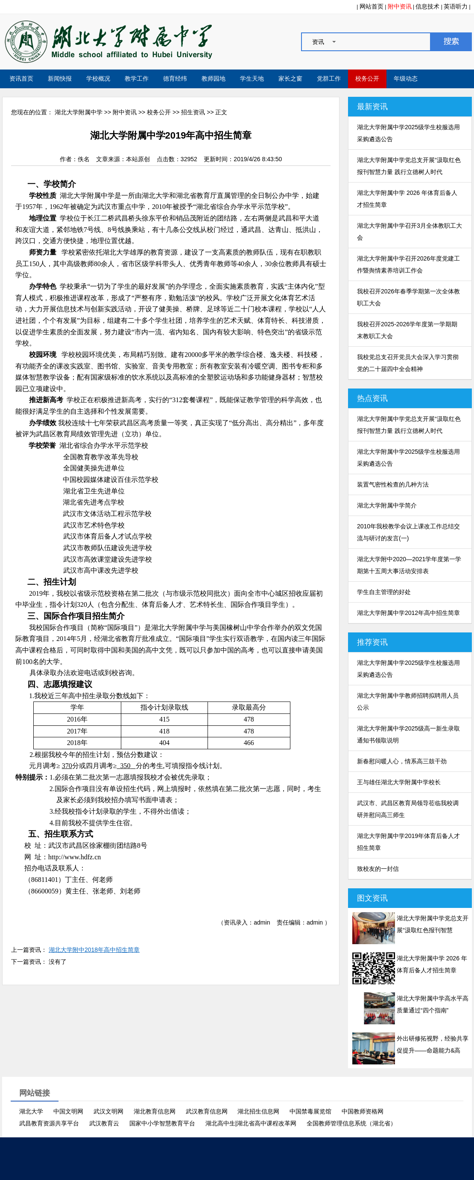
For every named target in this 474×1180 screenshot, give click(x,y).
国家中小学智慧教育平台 (162, 1123)
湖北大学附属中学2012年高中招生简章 (408, 612)
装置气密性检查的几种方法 (393, 484)
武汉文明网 (108, 1111)
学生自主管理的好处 (384, 592)
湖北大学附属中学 (78, 112)
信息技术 (427, 6)
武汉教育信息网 (207, 1111)
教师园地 (213, 78)
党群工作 (329, 78)
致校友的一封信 (378, 868)
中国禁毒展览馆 (310, 1111)
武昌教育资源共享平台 (49, 1123)
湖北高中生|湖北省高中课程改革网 (251, 1123)
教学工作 (137, 78)
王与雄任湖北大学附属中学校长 (399, 782)
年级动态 (406, 78)
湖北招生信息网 (258, 1111)
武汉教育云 (104, 1123)
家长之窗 (290, 78)
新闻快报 (60, 78)
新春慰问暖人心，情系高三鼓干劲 (402, 761)
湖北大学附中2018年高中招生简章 (94, 949)
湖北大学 (31, 1111)
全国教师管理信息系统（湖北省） (351, 1123)
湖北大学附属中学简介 (387, 505)
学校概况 (98, 78)
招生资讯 (193, 112)
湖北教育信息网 (155, 1111)
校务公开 (367, 78)
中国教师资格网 (362, 1111)
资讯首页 (21, 78)
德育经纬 (175, 78)
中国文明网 (68, 1111)
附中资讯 (400, 6)
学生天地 (252, 78)
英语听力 (456, 6)
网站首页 (371, 6)
